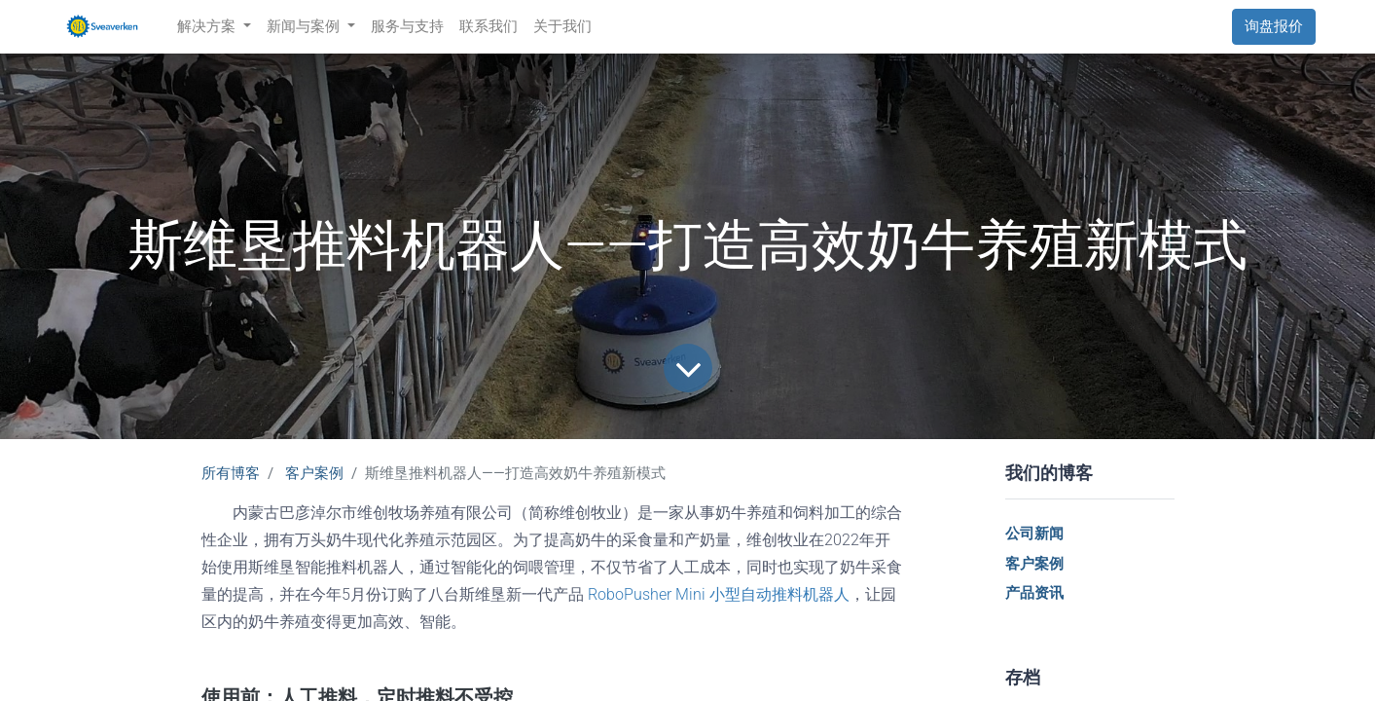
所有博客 (230, 473)
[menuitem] (407, 27)
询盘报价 (1274, 26)
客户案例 (314, 473)
